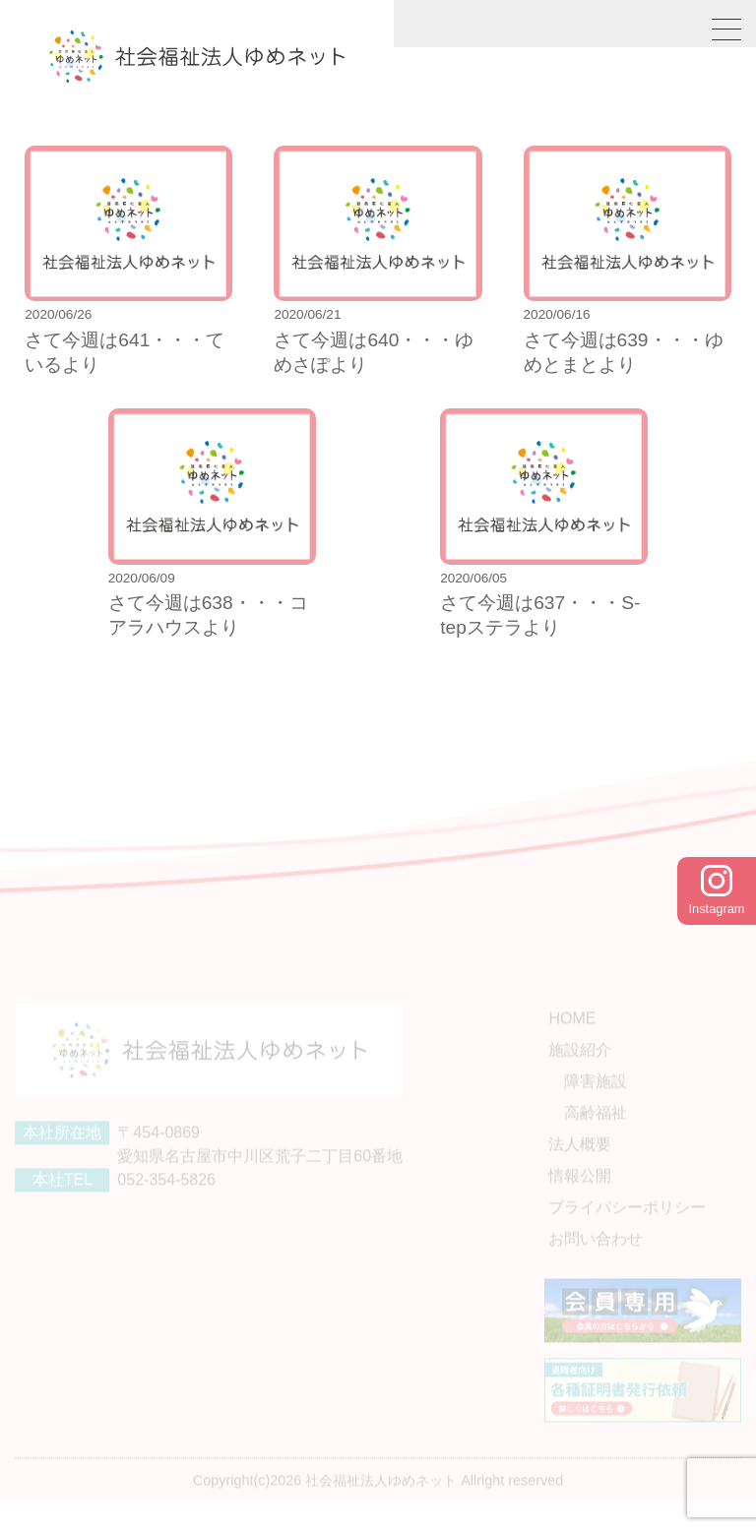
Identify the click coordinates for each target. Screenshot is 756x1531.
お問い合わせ (595, 1257)
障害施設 (595, 1099)
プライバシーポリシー (627, 1225)
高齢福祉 (595, 1131)
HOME (572, 1036)
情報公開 (579, 1194)
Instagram (717, 890)
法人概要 (579, 1162)
